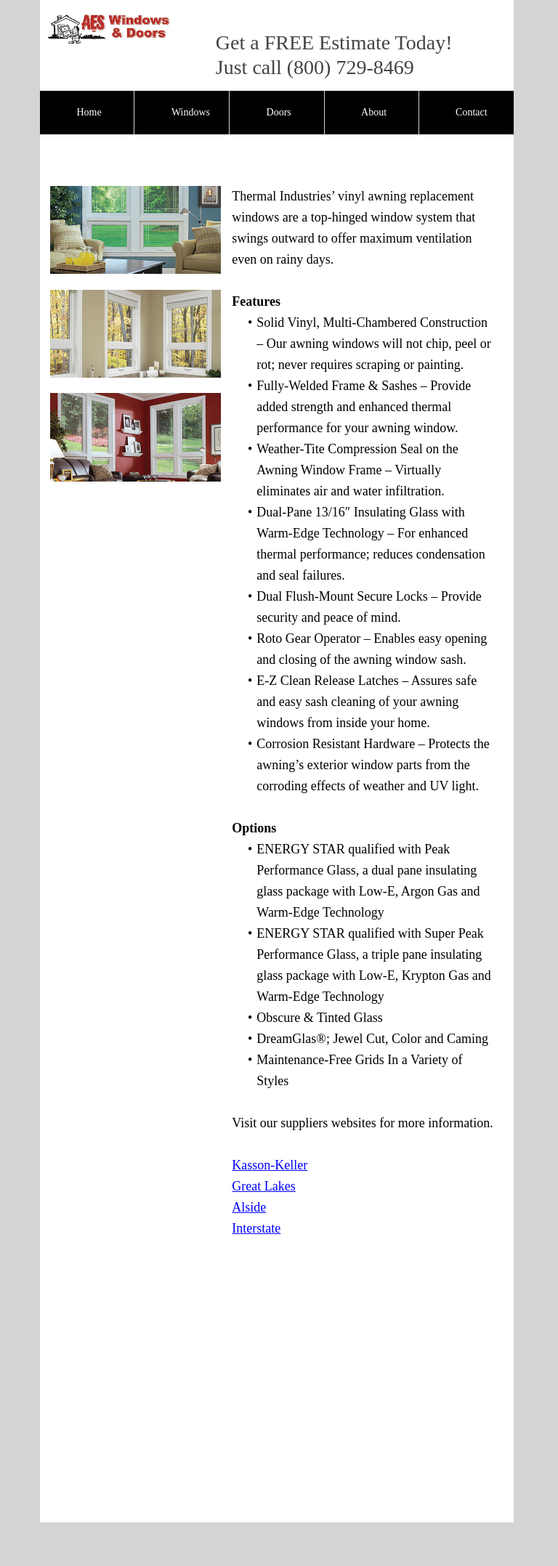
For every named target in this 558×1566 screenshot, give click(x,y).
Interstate (256, 1228)
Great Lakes (263, 1186)
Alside (249, 1207)
